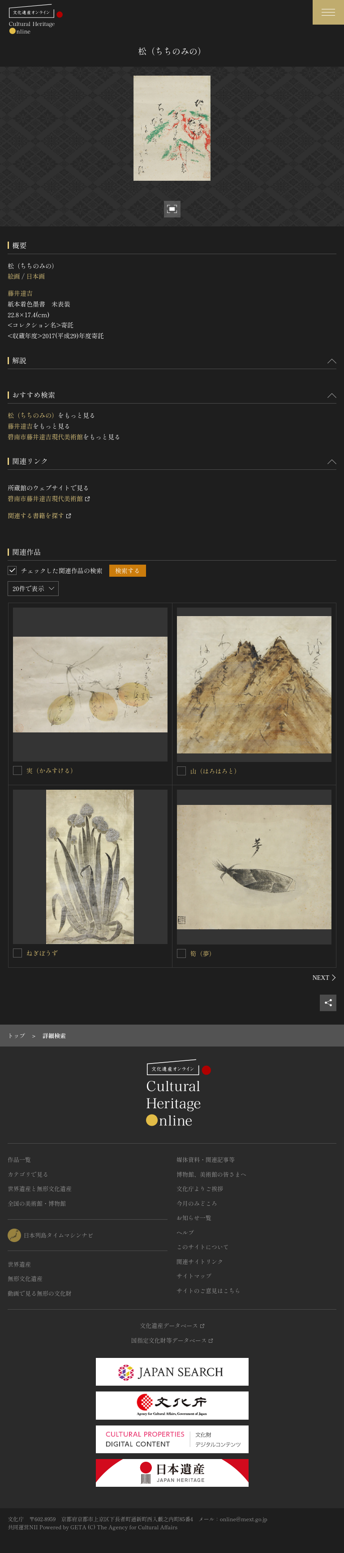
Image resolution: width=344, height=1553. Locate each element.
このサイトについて (202, 1246)
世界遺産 (19, 1264)
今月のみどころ (196, 1203)
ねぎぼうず (42, 953)
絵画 (14, 276)
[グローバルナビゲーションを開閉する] (328, 12)
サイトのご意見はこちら (208, 1290)
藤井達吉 (20, 293)
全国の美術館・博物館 (37, 1203)
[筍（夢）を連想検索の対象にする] (181, 953)
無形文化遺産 (25, 1278)
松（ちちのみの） (33, 415)
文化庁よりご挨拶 (199, 1188)
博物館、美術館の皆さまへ (211, 1174)
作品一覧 (19, 1159)
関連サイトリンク (199, 1261)
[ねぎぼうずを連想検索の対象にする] (17, 953)
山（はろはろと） (215, 770)
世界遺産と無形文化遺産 (40, 1188)
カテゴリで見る (28, 1174)
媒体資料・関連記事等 (205, 1159)
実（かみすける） (51, 770)
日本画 (35, 276)
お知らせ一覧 (193, 1217)
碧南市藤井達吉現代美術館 (45, 436)
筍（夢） (202, 953)
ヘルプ (185, 1232)
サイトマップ (193, 1276)
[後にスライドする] (324, 977)
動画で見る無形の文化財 (40, 1293)
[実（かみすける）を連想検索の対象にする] (17, 770)
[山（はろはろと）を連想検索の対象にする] (181, 770)
